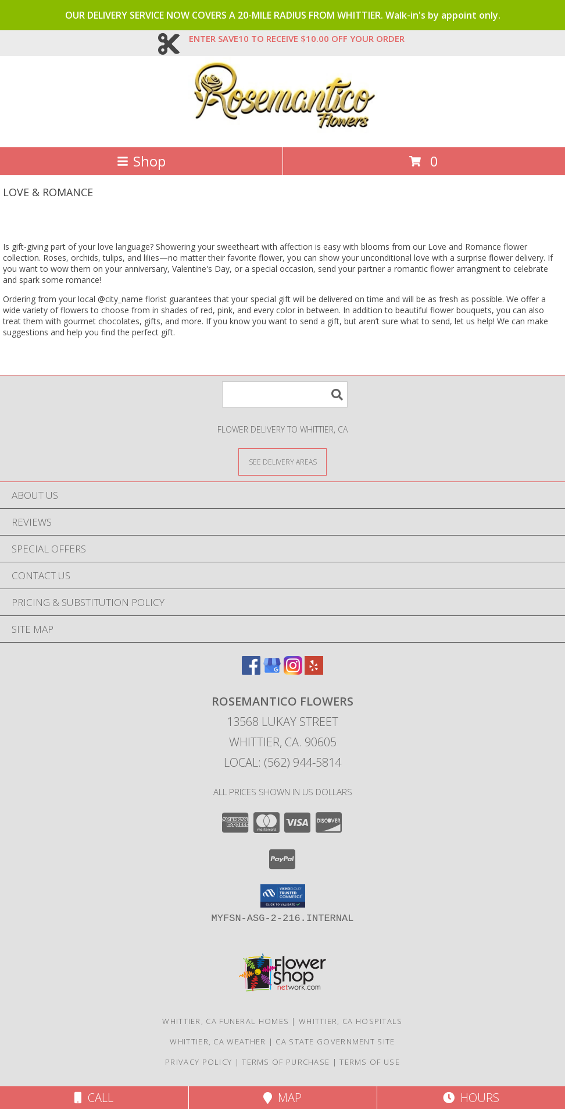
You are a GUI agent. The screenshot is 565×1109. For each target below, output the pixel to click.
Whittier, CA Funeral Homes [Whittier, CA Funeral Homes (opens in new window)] (225, 1021)
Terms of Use (369, 1062)
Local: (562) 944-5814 (282, 762)
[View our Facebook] (251, 671)
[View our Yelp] (314, 671)
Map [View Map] (282, 1098)
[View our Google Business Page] (272, 671)
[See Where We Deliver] (282, 461)
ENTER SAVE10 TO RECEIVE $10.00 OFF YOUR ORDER (297, 38)
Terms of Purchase (286, 1062)
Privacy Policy (198, 1062)
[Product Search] (285, 394)
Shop (141, 161)
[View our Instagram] (293, 671)
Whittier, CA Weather (218, 1041)
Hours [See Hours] (471, 1098)
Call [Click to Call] (93, 1098)
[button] (282, 896)
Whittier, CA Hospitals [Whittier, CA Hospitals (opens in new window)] (351, 1021)
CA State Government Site (335, 1041)
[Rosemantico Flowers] (283, 130)
